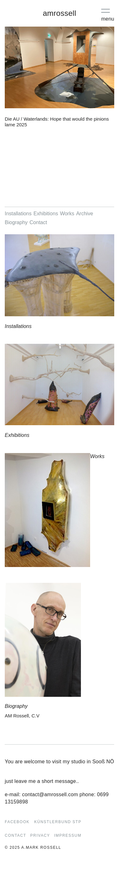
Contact (38, 222)
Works (67, 213)
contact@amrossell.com (50, 794)
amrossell (59, 13)
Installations (18, 213)
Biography (16, 222)
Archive (84, 213)
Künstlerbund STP (58, 822)
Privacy (40, 836)
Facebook (17, 822)
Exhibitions (46, 213)
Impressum (67, 836)
